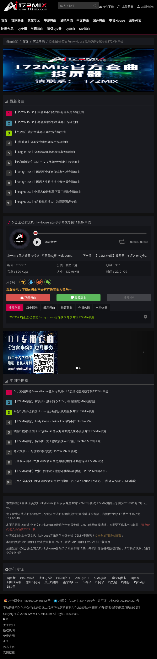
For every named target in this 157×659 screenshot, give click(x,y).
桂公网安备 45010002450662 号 (29, 601)
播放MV (129, 297)
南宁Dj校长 (119, 578)
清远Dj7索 (54, 29)
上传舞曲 (125, 6)
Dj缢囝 (11, 586)
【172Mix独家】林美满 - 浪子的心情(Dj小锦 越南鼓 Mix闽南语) (54, 401)
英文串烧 (39, 41)
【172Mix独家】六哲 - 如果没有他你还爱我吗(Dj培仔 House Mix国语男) (60, 471)
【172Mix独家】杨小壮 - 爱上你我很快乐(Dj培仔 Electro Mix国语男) (57, 441)
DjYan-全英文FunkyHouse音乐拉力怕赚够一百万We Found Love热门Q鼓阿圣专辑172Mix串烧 (74, 481)
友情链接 (9, 652)
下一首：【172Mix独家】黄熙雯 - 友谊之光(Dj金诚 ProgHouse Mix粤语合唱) (117, 255)
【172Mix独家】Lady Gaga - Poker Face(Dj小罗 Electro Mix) (52, 421)
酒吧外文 (135, 20)
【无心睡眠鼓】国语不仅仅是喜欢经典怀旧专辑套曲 (46, 162)
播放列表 (14, 307)
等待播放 (51, 242)
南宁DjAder (70, 582)
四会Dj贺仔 (63, 578)
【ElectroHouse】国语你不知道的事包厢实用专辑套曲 (48, 112)
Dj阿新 (11, 578)
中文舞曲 (82, 20)
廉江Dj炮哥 (51, 582)
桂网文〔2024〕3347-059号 (76, 601)
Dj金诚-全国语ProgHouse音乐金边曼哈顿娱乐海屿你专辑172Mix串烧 (58, 461)
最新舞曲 (49, 307)
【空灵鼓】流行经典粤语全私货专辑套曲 (39, 132)
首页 (4, 20)
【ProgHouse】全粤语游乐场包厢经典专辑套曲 (44, 152)
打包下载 (106, 6)
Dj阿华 (99, 582)
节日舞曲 (37, 29)
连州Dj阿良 (33, 582)
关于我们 (9, 625)
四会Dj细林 (27, 578)
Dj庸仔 (125, 582)
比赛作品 (7, 29)
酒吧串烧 (66, 20)
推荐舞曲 (66, 307)
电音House (117, 20)
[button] (14, 352)
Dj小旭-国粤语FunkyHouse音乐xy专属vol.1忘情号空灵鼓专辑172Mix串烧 (60, 391)
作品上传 (9, 647)
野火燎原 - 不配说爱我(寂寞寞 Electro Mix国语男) (45, 451)
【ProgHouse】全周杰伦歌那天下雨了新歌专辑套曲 (47, 192)
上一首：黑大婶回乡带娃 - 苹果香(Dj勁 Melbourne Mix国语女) (41, 255)
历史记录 (32, 307)
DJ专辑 (22, 29)
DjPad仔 (139, 582)
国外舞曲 (99, 20)
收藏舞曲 (78, 297)
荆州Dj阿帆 (14, 582)
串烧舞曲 (50, 20)
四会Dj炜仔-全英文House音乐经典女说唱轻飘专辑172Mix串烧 (53, 411)
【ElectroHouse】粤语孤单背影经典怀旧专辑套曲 (45, 122)
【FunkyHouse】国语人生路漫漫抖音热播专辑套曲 (46, 182)
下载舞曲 (28, 297)
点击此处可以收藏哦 (108, 535)
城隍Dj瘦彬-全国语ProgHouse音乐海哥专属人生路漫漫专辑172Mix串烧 (59, 431)
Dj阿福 (135, 578)
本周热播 (101, 307)
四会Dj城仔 (100, 578)
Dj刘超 (112, 582)
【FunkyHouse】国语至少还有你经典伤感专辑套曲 (46, 172)
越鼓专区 (33, 20)
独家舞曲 (17, 20)
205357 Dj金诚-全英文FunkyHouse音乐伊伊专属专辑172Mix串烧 (51, 317)
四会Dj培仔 (82, 578)
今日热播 (84, 307)
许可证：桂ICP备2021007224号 (118, 601)
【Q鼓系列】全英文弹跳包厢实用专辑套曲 (40, 142)
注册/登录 (145, 6)
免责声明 (9, 636)
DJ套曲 (70, 29)
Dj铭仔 (86, 582)
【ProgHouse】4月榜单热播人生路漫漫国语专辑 (45, 202)
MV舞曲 (84, 29)
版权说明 (9, 630)
